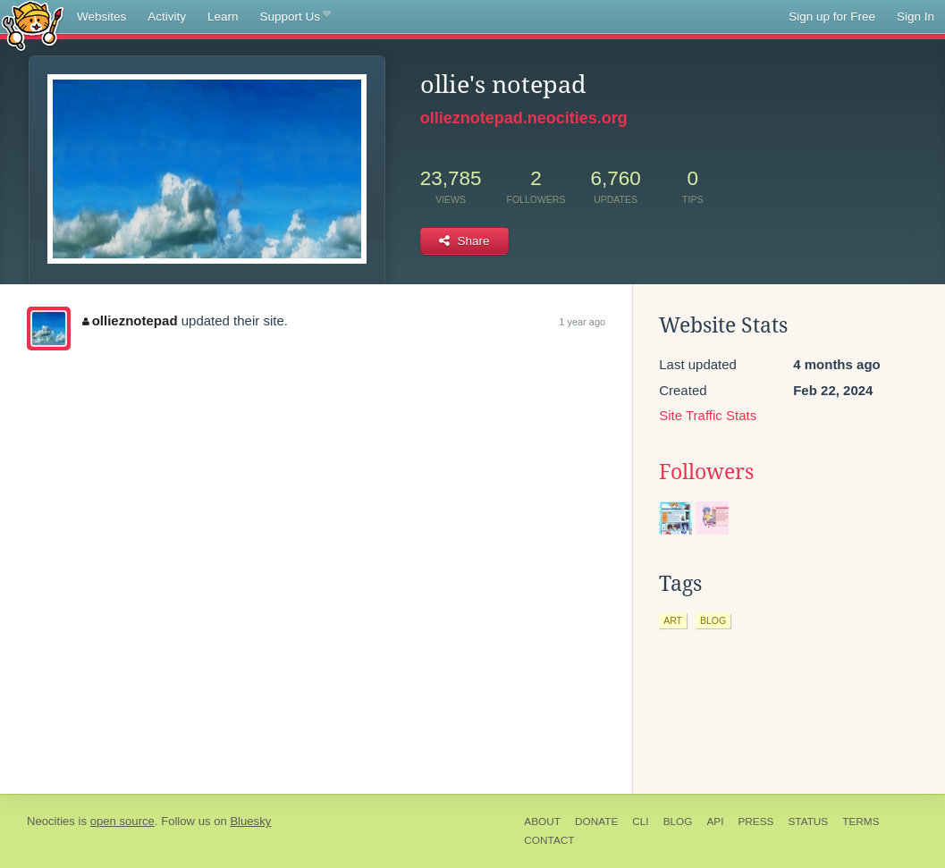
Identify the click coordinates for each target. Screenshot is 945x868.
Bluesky (250, 821)
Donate (596, 821)
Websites (101, 16)
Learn (223, 16)
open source (122, 821)
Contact (549, 840)
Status (808, 821)
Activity (167, 16)
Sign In (915, 16)
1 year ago (582, 321)
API (714, 821)
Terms (860, 821)
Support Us (295, 17)
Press (755, 821)
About (542, 821)
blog (713, 620)
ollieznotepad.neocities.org (524, 118)
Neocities (51, 821)
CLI (640, 821)
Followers (706, 472)
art (672, 620)
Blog (678, 821)
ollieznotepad (129, 320)
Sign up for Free (832, 16)
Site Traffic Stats (707, 415)
